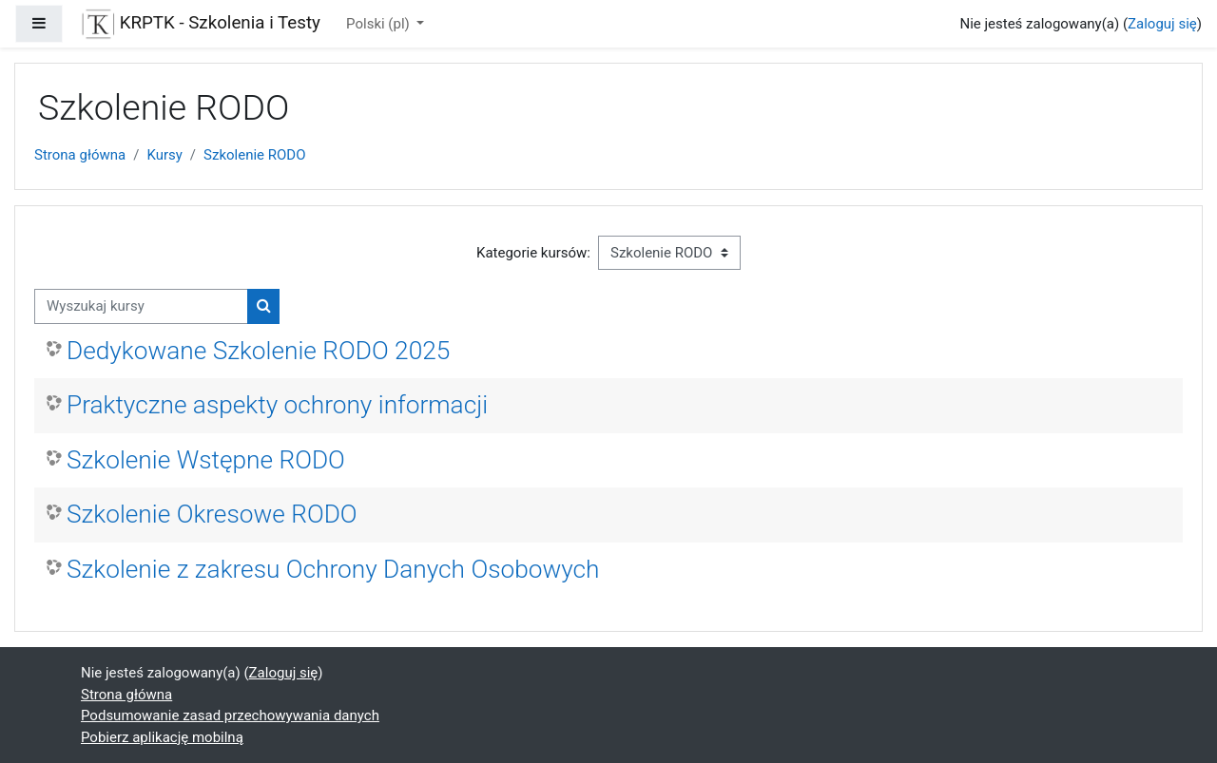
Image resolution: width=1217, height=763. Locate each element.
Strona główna (80, 154)
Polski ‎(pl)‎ (379, 23)
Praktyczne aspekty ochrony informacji (277, 405)
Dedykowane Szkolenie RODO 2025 (258, 350)
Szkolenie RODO (254, 154)
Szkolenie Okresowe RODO (212, 514)
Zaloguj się (1162, 23)
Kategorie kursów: (533, 252)
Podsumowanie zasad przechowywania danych (230, 715)
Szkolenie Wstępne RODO (206, 460)
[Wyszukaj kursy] (141, 306)
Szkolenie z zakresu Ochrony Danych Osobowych (333, 569)
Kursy (164, 154)
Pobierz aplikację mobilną (162, 737)
